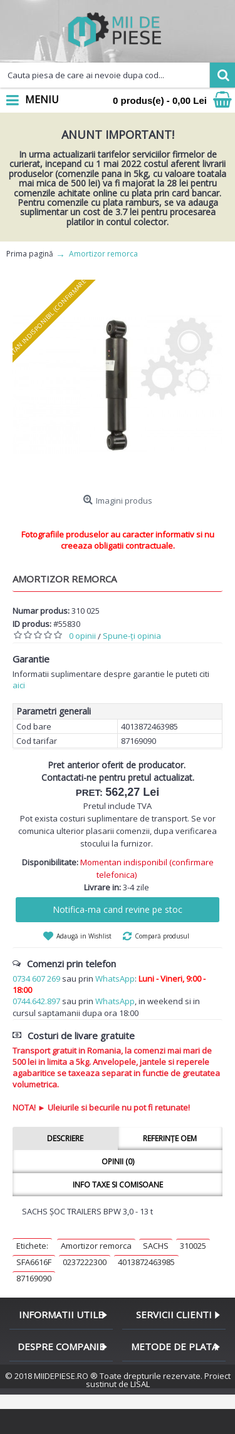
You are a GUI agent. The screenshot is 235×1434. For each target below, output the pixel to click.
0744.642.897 (36, 1001)
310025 (193, 1245)
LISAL (140, 1384)
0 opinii (82, 635)
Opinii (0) (118, 1161)
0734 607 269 (36, 978)
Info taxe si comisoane (118, 1184)
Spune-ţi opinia (132, 635)
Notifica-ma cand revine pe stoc (117, 909)
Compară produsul (162, 936)
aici (19, 685)
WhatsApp (115, 978)
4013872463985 (146, 1262)
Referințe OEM (170, 1138)
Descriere (65, 1138)
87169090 (33, 1278)
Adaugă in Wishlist (84, 936)
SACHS (156, 1245)
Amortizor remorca (96, 1245)
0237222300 (85, 1262)
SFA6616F (33, 1262)
